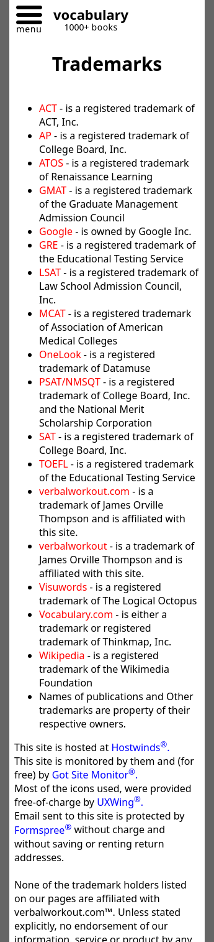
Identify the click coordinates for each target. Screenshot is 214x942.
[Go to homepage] (86, 16)
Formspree (42, 830)
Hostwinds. (140, 747)
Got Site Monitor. (95, 775)
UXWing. (120, 802)
